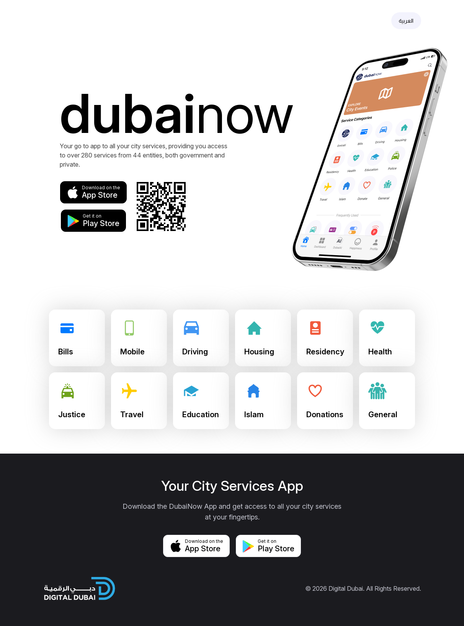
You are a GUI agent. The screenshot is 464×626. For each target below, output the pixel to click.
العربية (406, 21)
